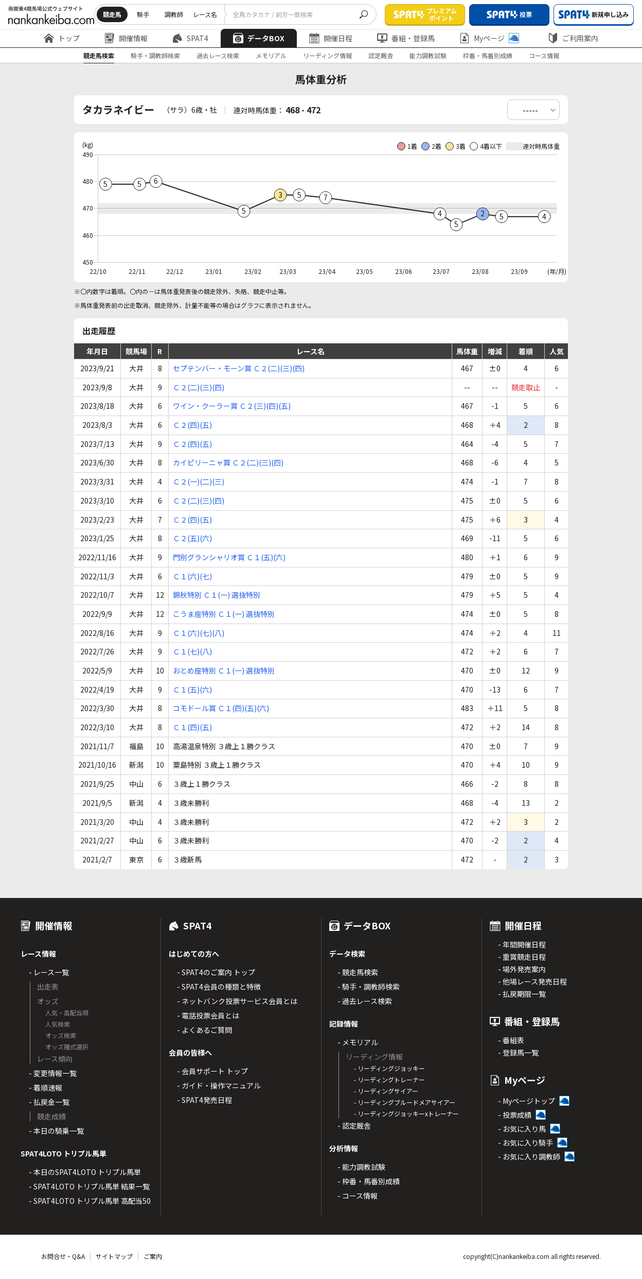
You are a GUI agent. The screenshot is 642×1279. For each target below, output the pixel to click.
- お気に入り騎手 (525, 1142)
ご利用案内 (573, 38)
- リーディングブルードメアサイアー (404, 1102)
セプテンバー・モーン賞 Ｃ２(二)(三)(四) (239, 368)
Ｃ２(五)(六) (192, 538)
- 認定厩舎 (354, 1125)
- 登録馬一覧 (518, 1052)
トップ (62, 38)
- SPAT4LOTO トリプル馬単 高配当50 (90, 1201)
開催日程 (330, 38)
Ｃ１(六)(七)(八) (198, 633)
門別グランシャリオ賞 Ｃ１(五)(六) (229, 557)
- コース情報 (357, 1195)
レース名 (205, 14)
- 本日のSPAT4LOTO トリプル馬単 (85, 1172)
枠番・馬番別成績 (487, 55)
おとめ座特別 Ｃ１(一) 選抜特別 (224, 670)
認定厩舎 (380, 55)
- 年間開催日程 (522, 944)
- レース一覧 (49, 972)
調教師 (174, 14)
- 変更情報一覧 (53, 1073)
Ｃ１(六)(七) (192, 576)
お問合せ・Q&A (63, 1256)
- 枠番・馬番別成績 (368, 1181)
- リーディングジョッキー (389, 1068)
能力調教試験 (428, 55)
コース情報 (544, 55)
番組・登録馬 (406, 38)
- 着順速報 (45, 1087)
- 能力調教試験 (361, 1167)
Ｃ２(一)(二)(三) (198, 481)
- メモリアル (357, 1042)
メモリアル (271, 55)
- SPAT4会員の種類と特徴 (219, 986)
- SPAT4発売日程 (204, 1100)
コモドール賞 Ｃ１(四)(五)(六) (221, 708)
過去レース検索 (218, 55)
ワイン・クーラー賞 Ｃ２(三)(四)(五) (232, 406)
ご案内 (153, 1256)
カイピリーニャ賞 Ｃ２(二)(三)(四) (228, 462)
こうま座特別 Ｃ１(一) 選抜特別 (224, 614)
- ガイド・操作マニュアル (219, 1085)
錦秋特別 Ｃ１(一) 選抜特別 (216, 595)
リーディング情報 (327, 55)
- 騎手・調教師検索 (368, 986)
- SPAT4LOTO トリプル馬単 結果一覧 (89, 1186)
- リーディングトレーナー (389, 1079)
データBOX (258, 38)
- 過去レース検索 (364, 1001)
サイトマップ (114, 1256)
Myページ (489, 38)
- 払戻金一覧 (49, 1102)
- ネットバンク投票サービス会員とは (237, 1001)
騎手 (143, 14)
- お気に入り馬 (522, 1129)
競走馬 (112, 14)
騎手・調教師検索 (155, 55)
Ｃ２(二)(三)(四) (198, 387)
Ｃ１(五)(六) (192, 689)
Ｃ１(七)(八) (192, 651)
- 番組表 (511, 1040)
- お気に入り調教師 (529, 1156)
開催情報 (126, 38)
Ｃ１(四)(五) (192, 727)
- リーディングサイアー (386, 1090)
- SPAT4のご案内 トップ (216, 972)
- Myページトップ (526, 1101)
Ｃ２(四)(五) (192, 425)
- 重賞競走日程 (522, 957)
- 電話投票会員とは (208, 1015)
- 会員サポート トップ (212, 1071)
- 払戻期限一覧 (522, 994)
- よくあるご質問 (204, 1030)
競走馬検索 (98, 55)
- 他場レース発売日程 (532, 981)
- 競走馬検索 (357, 972)
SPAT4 (190, 38)
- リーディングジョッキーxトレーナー (406, 1113)
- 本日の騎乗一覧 (56, 1131)
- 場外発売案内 (522, 969)
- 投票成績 (514, 1115)
